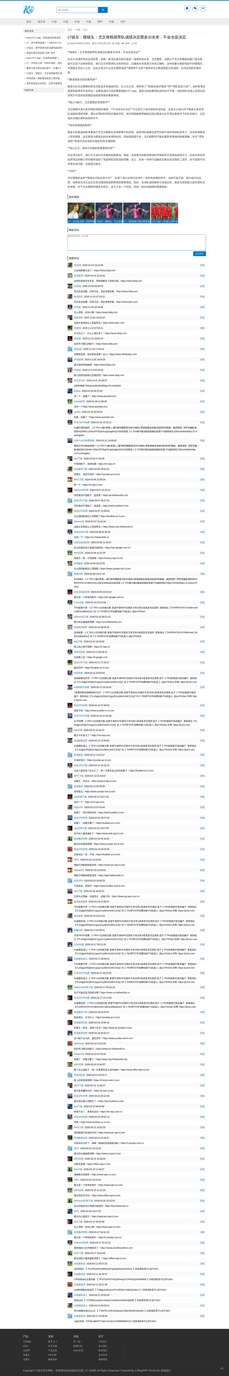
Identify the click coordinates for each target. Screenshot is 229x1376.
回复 (202, 265)
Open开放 (78, 1350)
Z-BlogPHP (141, 1370)
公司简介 (102, 1341)
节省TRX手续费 (82, 422)
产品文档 (52, 1350)
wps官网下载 (80, 796)
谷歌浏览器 (79, 652)
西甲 (100, 21)
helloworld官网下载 (83, 987)
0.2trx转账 (79, 944)
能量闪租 (78, 574)
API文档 (52, 1355)
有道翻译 (78, 563)
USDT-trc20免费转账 (84, 440)
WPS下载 (78, 479)
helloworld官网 (81, 490)
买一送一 (77, 1341)
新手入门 (52, 1341)
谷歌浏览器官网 (82, 542)
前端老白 (166, 1370)
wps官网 (78, 730)
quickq (77, 391)
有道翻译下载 (80, 469)
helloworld (79, 521)
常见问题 (52, 1346)
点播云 (26, 1359)
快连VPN (78, 807)
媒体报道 (102, 1359)
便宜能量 (78, 673)
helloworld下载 (81, 532)
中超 (54, 21)
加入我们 (102, 1346)
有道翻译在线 (80, 1138)
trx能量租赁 (79, 1263)
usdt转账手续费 (81, 687)
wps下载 (78, 458)
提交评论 (199, 253)
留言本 (41, 21)
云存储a (27, 1341)
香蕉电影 (78, 317)
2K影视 (77, 265)
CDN (25, 1346)
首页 (28, 21)
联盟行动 (77, 1346)
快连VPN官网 (80, 511)
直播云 (26, 1355)
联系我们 (102, 1350)
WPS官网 (78, 553)
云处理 (26, 1350)
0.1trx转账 (79, 602)
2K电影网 (78, 275)
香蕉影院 (78, 296)
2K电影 (77, 307)
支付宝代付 (79, 380)
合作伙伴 (102, 1355)
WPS (76, 859)
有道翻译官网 (80, 838)
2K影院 (77, 328)
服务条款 (52, 1359)
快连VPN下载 (80, 500)
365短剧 (78, 349)
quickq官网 (79, 401)
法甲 (122, 21)
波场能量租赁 (80, 740)
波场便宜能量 (80, 627)
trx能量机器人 (81, 958)
